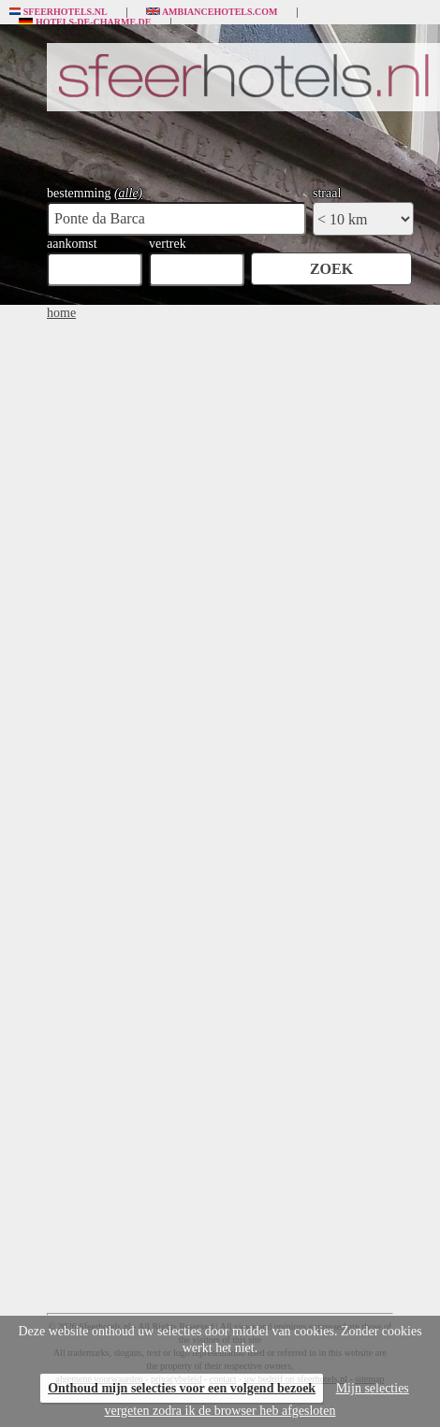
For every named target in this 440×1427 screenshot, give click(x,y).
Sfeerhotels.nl (58, 12)
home (61, 313)
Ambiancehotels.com (212, 12)
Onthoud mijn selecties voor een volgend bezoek (181, 1388)
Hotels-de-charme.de (85, 22)
